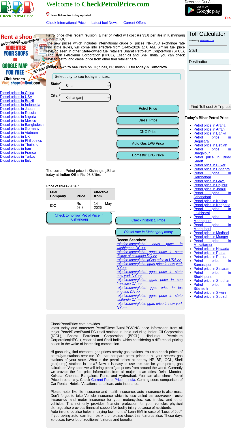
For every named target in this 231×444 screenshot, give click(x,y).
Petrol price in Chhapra (212, 169)
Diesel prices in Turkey (18, 156)
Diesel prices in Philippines (21, 140)
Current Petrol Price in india (113, 380)
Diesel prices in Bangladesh (21, 125)
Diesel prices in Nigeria (18, 117)
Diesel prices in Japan (17, 109)
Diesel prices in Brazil (17, 101)
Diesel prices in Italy (15, 160)
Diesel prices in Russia (18, 113)
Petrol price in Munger (211, 237)
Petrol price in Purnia (210, 257)
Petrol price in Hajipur (210, 185)
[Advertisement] (151, 93)
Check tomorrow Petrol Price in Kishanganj (79, 217)
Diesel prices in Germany (19, 129)
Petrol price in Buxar (209, 165)
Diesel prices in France (18, 152)
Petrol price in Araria (209, 125)
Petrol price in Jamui (210, 189)
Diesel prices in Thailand (19, 144)
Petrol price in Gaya (209, 181)
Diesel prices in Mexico (18, 121)
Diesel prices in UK (15, 136)
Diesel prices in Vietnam (19, 133)
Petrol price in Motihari (211, 233)
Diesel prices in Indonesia (20, 105)
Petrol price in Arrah (209, 129)
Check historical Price (148, 220)
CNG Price (147, 132)
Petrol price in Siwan (210, 292)
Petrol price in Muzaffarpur (212, 243)
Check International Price (66, 23)
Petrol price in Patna (209, 253)
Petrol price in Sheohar (212, 281)
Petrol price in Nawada (211, 249)
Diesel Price (148, 120)
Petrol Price (148, 108)
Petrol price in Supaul (210, 296)
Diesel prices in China (17, 93)
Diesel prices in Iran (15, 148)
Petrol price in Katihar (210, 201)
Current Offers (134, 23)
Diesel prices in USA (16, 97)
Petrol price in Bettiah (210, 145)
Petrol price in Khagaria (212, 205)
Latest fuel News (105, 23)
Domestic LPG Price (148, 155)
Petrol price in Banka (210, 133)
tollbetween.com (207, 40)
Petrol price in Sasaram (212, 269)
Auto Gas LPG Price (148, 143)
